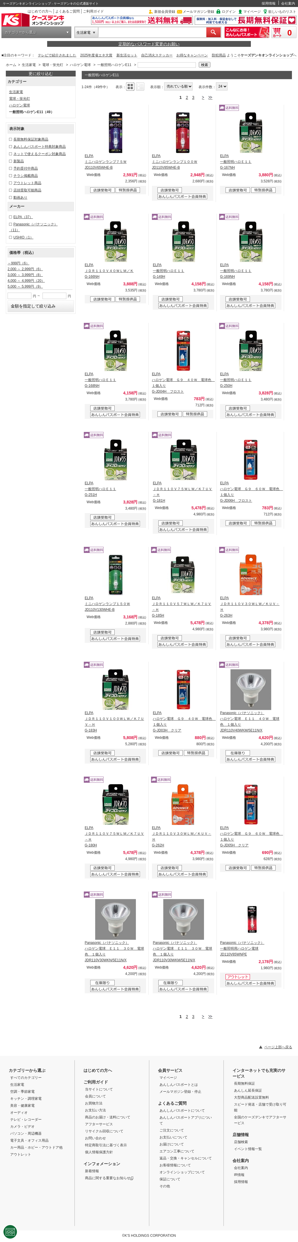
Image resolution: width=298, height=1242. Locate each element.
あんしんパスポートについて (182, 1110)
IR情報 (239, 1175)
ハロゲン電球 (80, 65)
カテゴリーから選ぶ (20, 32)
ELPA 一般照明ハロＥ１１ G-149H (168, 271)
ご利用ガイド (93, 11)
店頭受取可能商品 (27, 190)
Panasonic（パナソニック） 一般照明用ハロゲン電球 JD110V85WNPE (242, 948)
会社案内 (288, 3)
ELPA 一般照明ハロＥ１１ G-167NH (235, 162)
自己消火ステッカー (157, 55)
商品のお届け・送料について (107, 1117)
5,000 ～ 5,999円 (25, 286)
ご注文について (171, 1130)
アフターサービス (99, 1124)
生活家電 (84, 33)
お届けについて (171, 1144)
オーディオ (19, 1113)
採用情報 (269, 3)
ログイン (229, 12)
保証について (169, 1179)
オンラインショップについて (182, 1172)
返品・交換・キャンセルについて (185, 1158)
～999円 (18, 263)
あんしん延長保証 (248, 1090)
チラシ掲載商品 (25, 176)
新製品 (18, 161)
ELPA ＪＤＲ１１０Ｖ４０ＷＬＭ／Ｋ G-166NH (109, 271)
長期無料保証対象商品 (30, 139)
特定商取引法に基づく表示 (106, 1145)
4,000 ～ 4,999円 (26, 281)
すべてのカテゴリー (26, 1078)
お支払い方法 (95, 1110)
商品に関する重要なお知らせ (109, 1178)
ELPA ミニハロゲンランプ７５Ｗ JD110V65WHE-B (106, 162)
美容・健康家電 (22, 1106)
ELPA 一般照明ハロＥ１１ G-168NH (100, 380)
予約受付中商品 (25, 168)
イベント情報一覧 (248, 1149)
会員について (95, 1096)
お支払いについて (173, 1137)
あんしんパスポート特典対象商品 (39, 147)
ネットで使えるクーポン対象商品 (39, 154)
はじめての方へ (40, 11)
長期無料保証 (244, 1083)
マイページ (252, 12)
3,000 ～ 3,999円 (25, 275)
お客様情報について (175, 1165)
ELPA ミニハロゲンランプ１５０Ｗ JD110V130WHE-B (107, 604)
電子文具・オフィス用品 (29, 1140)
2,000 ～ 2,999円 (25, 269)
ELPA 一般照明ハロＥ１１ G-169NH (235, 271)
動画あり (20, 197)
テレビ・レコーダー (26, 1120)
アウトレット (20, 1154)
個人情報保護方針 (99, 1152)
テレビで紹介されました (57, 55)
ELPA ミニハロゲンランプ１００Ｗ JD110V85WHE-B (174, 162)
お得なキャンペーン (192, 55)
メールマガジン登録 (198, 12)
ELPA (23, 217)
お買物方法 (93, 1103)
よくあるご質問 (67, 11)
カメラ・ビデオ (22, 1126)
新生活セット (126, 55)
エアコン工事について (176, 1151)
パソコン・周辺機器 (26, 1133)
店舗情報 (241, 1134)
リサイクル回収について (104, 1131)
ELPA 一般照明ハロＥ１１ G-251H (100, 489)
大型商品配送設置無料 (251, 1097)
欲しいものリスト (282, 12)
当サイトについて (99, 1089)
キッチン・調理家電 (26, 1099)
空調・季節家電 (22, 1092)
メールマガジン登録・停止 (180, 1092)
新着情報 (92, 1171)
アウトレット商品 (27, 183)
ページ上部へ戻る (278, 1047)
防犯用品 (219, 55)
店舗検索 (241, 1142)
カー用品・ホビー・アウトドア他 (36, 1147)
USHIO (23, 237)
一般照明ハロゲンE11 (114, 65)
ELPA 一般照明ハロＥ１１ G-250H (235, 380)
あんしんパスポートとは (178, 1085)
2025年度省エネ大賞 (96, 55)
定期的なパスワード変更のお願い (149, 44)
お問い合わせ (95, 1138)
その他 (164, 1186)
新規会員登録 (164, 12)
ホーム (11, 65)
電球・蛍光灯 (52, 65)
